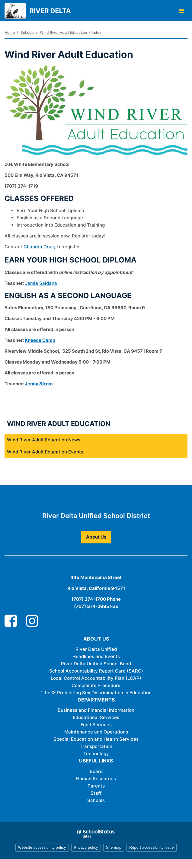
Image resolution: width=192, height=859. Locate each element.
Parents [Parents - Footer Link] (96, 786)
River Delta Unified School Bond (96, 664)
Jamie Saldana (41, 283)
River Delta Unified (96, 649)
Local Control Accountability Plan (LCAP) (96, 678)
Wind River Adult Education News (43, 440)
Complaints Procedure (96, 685)
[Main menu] (181, 10)
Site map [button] (113, 847)
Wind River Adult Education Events (45, 452)
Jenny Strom (39, 384)
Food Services (96, 724)
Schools (27, 32)
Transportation (96, 746)
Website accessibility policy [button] (42, 847)
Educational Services (96, 717)
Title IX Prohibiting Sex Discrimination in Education (96, 692)
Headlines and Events (96, 656)
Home (10, 32)
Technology (96, 753)
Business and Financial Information (96, 710)
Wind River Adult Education (63, 32)
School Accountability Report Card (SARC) (96, 671)
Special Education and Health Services (96, 739)
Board (96, 771)
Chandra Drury (40, 247)
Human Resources (96, 778)
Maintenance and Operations (96, 732)
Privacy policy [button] (86, 847)
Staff (96, 793)
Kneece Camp (40, 340)
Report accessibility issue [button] (151, 847)
